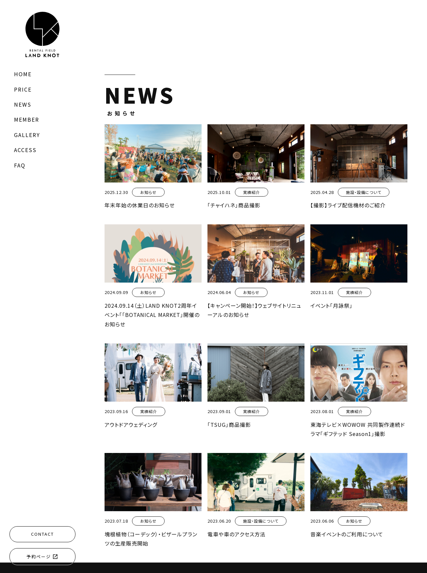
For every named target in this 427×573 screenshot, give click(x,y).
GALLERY (27, 135)
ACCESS (25, 150)
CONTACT (42, 534)
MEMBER (26, 119)
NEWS (22, 104)
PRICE (23, 89)
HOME (23, 74)
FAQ (19, 165)
